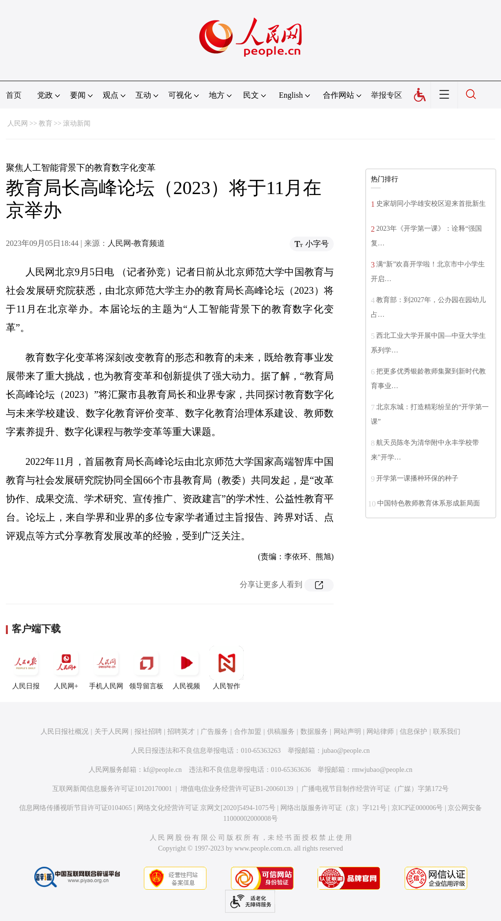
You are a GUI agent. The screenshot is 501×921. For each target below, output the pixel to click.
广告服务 (214, 731)
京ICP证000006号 (417, 807)
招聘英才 (181, 731)
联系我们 (446, 731)
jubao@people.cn (346, 750)
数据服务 (314, 731)
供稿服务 (281, 731)
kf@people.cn (162, 769)
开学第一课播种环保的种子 (417, 478)
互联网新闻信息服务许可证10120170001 (112, 788)
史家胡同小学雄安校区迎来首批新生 (431, 203)
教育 (45, 123)
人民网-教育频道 (136, 243)
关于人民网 (111, 731)
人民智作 (226, 668)
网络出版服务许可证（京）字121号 (333, 807)
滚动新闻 (77, 123)
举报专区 (386, 95)
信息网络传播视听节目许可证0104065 (75, 807)
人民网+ (66, 668)
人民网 (17, 123)
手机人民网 (106, 668)
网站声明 (347, 731)
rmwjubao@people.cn (382, 769)
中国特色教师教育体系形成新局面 (428, 503)
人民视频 (186, 668)
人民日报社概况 (65, 731)
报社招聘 (148, 731)
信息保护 (413, 731)
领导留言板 (146, 668)
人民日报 (26, 668)
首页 (14, 95)
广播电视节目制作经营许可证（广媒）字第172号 (375, 788)
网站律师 (380, 731)
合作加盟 (247, 731)
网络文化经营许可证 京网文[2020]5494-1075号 (206, 807)
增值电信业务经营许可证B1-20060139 (237, 788)
